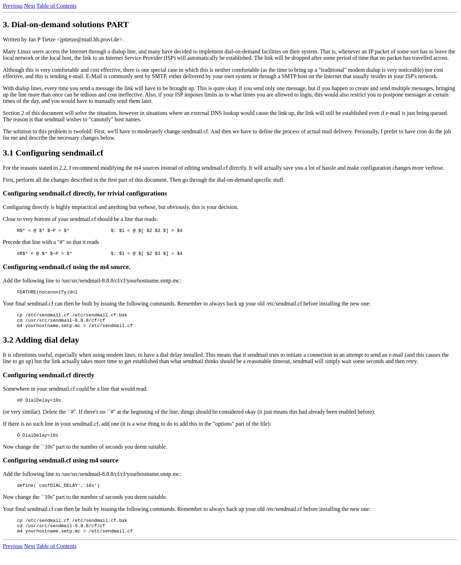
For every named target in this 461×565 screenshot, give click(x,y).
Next (29, 6)
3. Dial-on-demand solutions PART (66, 24)
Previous (13, 6)
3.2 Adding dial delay (41, 346)
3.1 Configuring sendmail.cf (53, 152)
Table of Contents (56, 6)
